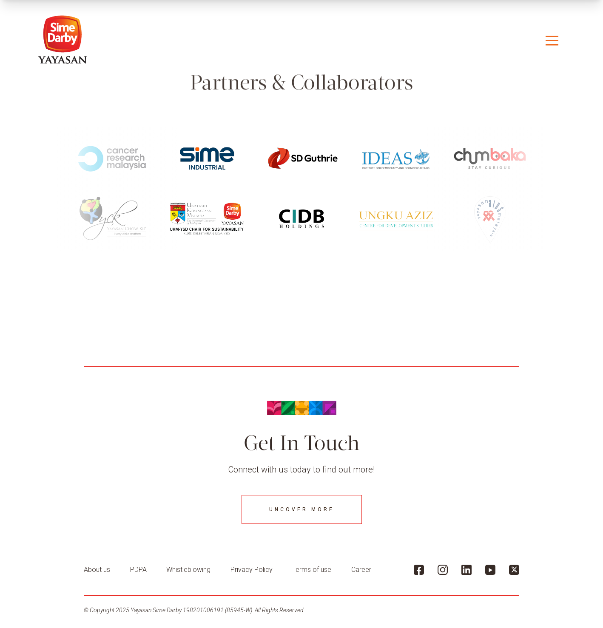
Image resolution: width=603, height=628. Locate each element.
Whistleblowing (188, 570)
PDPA (138, 570)
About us (97, 570)
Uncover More (301, 509)
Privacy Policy (251, 570)
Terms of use (311, 570)
